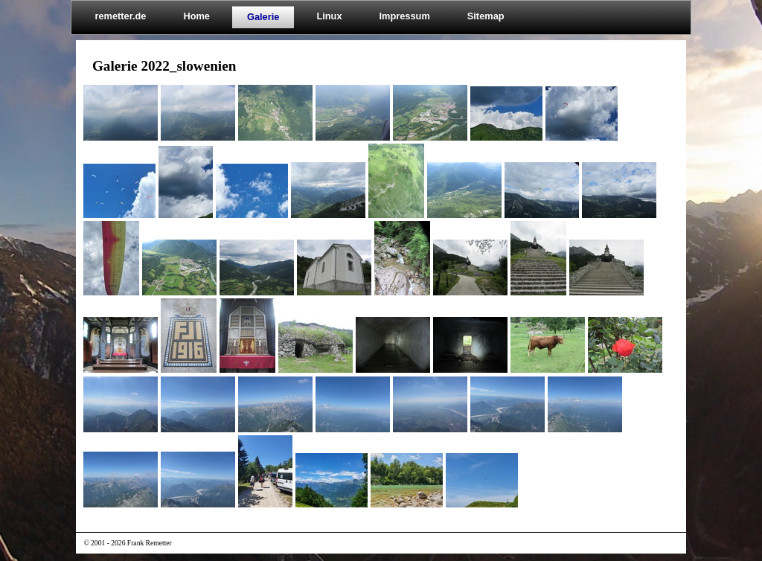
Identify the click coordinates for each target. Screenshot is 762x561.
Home (196, 16)
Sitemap (486, 16)
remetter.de (120, 16)
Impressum (405, 16)
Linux (329, 16)
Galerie (263, 16)
